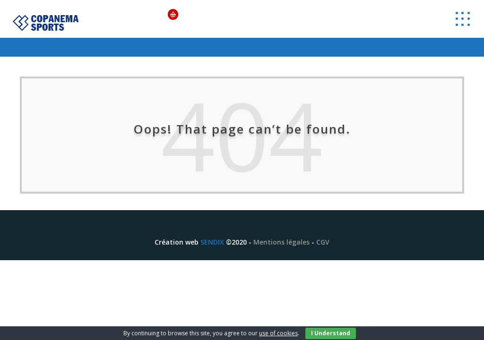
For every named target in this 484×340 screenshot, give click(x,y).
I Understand (330, 333)
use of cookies (278, 333)
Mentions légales (281, 242)
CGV (322, 242)
